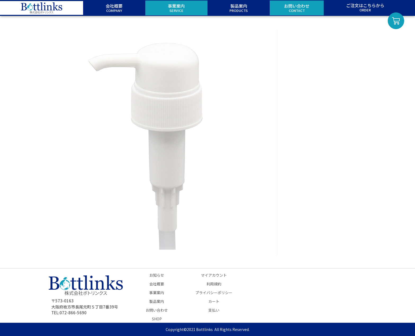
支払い (213, 310)
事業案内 (156, 292)
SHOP (157, 318)
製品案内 (156, 301)
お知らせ (156, 275)
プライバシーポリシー (213, 292)
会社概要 (156, 283)
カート (213, 301)
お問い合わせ (157, 310)
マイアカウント (214, 275)
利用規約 (213, 283)
